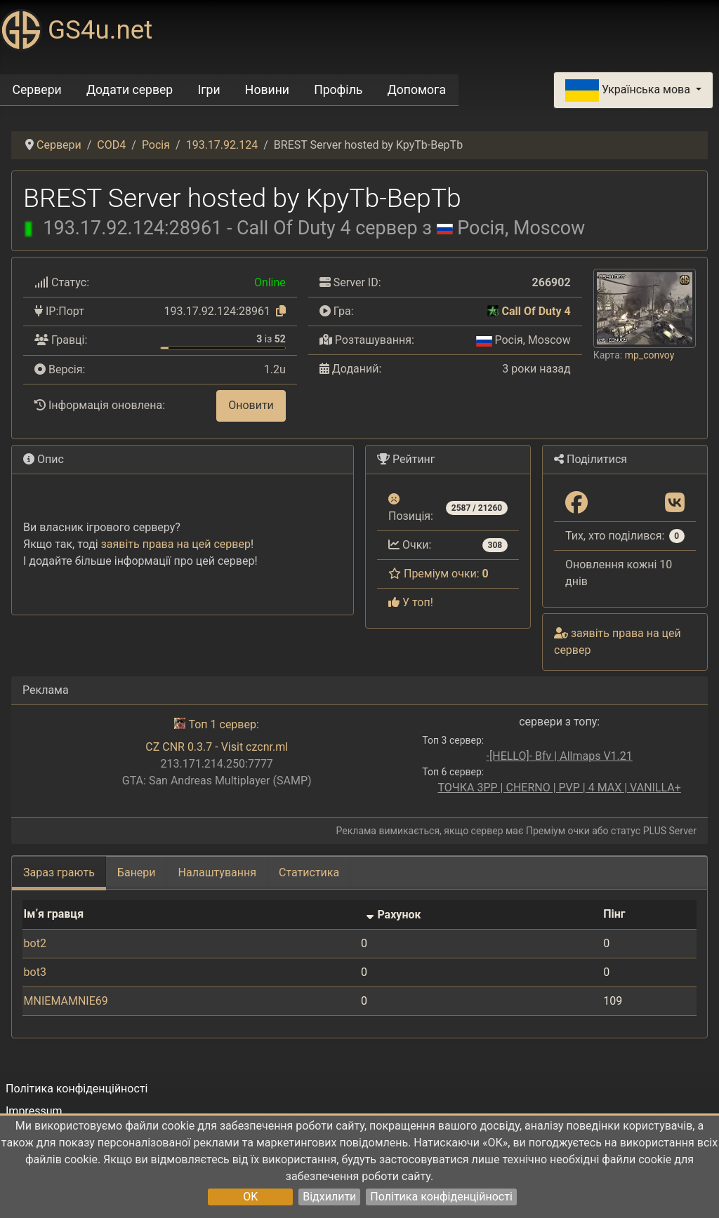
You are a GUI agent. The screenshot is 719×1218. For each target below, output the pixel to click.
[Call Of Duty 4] (493, 311)
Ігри (208, 90)
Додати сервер (129, 90)
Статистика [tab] (309, 872)
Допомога (417, 90)
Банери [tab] (136, 872)
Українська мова (629, 90)
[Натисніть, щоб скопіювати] (281, 311)
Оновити (251, 405)
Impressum (34, 1111)
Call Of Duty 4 (535, 311)
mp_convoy (650, 355)
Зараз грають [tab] (59, 872)
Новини (267, 90)
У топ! (410, 602)
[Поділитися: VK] (675, 503)
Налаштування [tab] (217, 872)
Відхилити (329, 1196)
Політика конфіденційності (441, 1196)
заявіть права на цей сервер (176, 544)
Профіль (338, 90)
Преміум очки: (438, 573)
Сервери (37, 90)
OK (250, 1196)
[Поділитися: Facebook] (576, 503)
